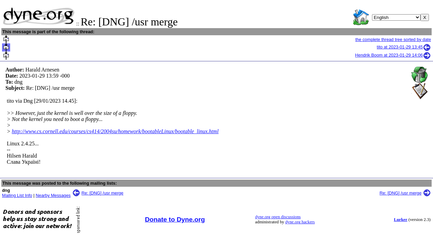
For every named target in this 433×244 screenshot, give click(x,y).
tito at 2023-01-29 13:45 (404, 46)
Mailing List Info (17, 195)
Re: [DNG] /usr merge (103, 193)
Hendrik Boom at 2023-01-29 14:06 (393, 55)
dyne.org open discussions (278, 217)
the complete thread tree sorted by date (393, 39)
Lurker (400, 219)
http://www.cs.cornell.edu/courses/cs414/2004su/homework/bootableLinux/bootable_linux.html (115, 131)
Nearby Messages (53, 195)
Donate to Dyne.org (175, 219)
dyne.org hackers (300, 222)
